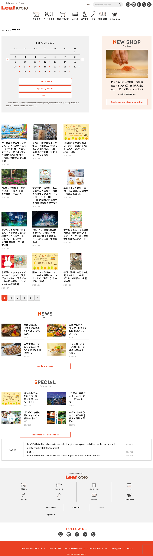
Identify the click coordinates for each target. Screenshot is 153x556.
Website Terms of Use (98, 548)
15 (75, 61)
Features (76, 507)
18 (35, 66)
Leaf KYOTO (5, 30)
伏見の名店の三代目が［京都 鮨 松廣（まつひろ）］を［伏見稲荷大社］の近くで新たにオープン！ (127, 85)
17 (25, 66)
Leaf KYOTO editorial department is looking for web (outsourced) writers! (63, 455)
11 (35, 61)
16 (15, 66)
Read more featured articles (45, 434)
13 (55, 61)
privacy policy (117, 548)
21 (65, 66)
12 (45, 61)
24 (25, 71)
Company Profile (54, 548)
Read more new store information (127, 102)
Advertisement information (31, 548)
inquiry (130, 548)
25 (35, 71)
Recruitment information (75, 548)
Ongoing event (45, 81)
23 (15, 71)
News (102, 507)
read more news (45, 366)
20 (55, 66)
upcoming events (45, 88)
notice (30, 451)
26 (45, 71)
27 (55, 71)
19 (45, 66)
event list (45, 95)
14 (65, 61)
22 (75, 66)
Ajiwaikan (51, 514)
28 (65, 71)
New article (51, 507)
